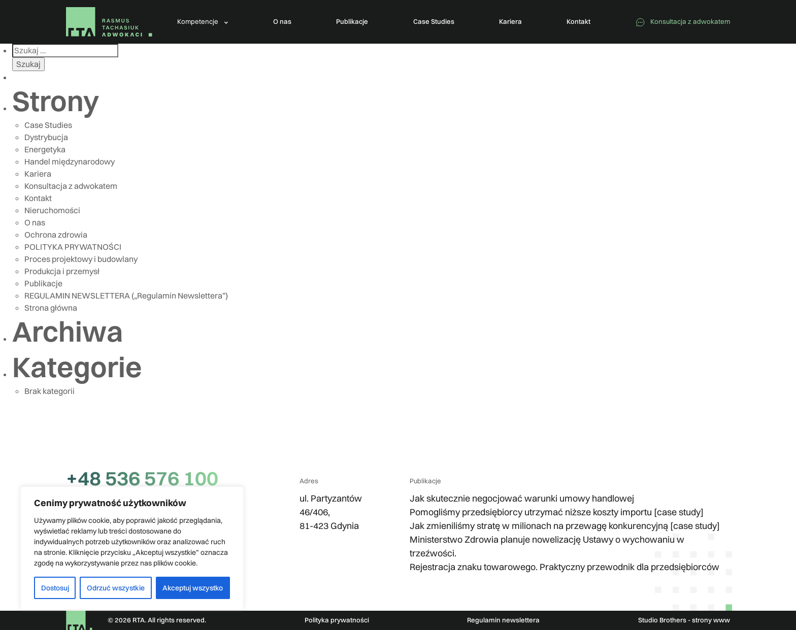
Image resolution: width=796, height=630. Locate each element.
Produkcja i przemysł (62, 271)
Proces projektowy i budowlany (81, 259)
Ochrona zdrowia (55, 234)
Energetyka (44, 149)
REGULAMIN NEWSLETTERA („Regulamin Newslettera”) (126, 295)
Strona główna (50, 308)
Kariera (37, 174)
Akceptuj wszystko (192, 587)
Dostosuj (55, 587)
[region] (132, 548)
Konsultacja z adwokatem (70, 186)
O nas (34, 222)
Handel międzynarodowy (69, 161)
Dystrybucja (46, 137)
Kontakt (38, 198)
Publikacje (43, 283)
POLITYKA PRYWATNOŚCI (72, 247)
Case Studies (48, 125)
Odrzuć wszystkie (116, 587)
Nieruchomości (52, 210)
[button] (203, 22)
